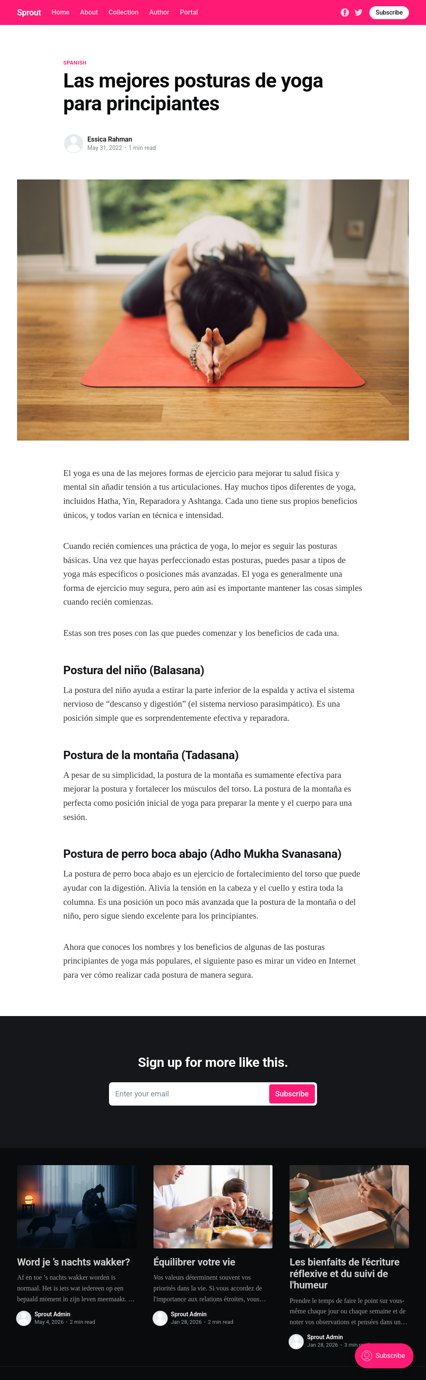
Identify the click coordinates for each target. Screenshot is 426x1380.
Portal (189, 12)
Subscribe (389, 12)
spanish (75, 63)
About (89, 12)
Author (159, 12)
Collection (124, 12)
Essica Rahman (109, 139)
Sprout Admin (52, 1314)
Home (60, 12)
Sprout (29, 12)
